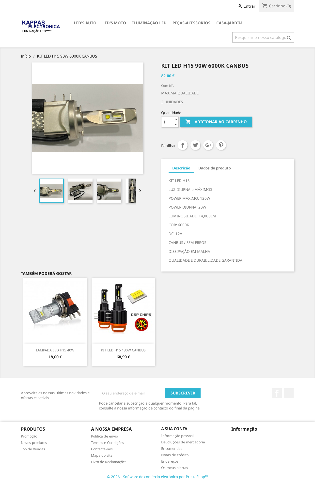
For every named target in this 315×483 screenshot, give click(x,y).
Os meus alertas (174, 467)
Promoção (29, 436)
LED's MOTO (114, 23)
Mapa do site (101, 455)
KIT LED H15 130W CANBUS (123, 350)
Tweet (195, 145)
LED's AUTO (85, 23)
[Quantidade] (167, 122)
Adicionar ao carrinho (216, 122)
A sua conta (174, 428)
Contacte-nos (102, 449)
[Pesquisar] (263, 37)
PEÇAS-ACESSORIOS (191, 23)
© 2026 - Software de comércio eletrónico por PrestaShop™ (157, 476)
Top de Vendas (33, 449)
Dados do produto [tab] (214, 168)
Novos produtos (34, 442)
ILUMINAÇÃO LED (149, 23)
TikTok (289, 393)
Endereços (169, 461)
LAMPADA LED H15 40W (55, 350)
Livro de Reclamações (108, 461)
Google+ (208, 145)
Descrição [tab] (181, 168)
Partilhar (183, 145)
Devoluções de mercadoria (183, 442)
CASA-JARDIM (229, 23)
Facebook (277, 393)
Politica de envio (104, 436)
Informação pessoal (177, 435)
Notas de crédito (175, 455)
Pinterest (221, 145)
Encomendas (171, 448)
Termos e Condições (107, 442)
